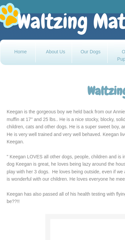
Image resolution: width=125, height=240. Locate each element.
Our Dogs (91, 51)
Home (20, 51)
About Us (55, 51)
